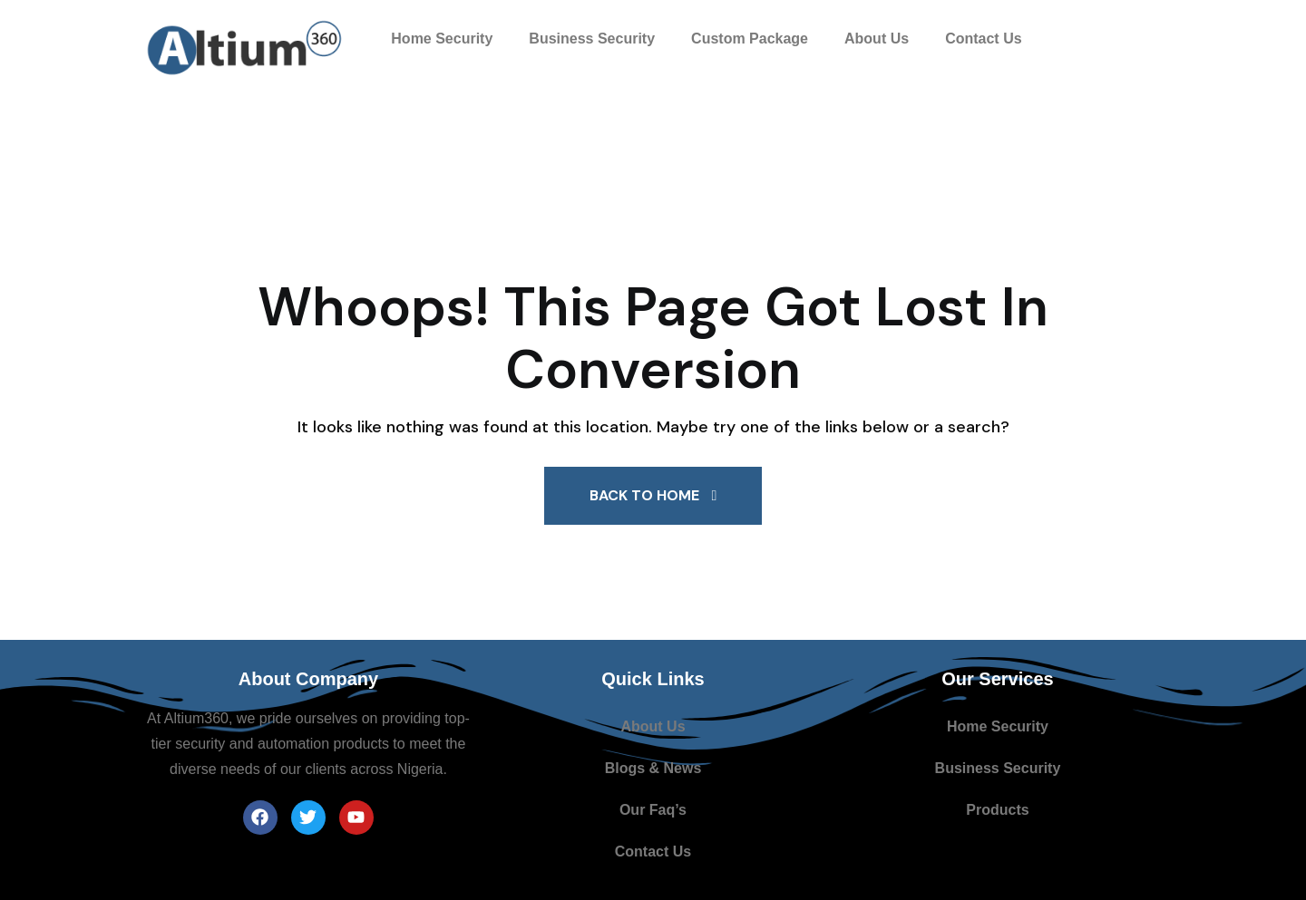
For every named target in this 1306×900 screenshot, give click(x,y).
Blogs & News (653, 768)
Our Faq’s (653, 810)
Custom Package (749, 38)
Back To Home (653, 495)
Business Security (592, 38)
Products (997, 810)
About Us (876, 38)
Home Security (441, 38)
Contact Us (983, 38)
